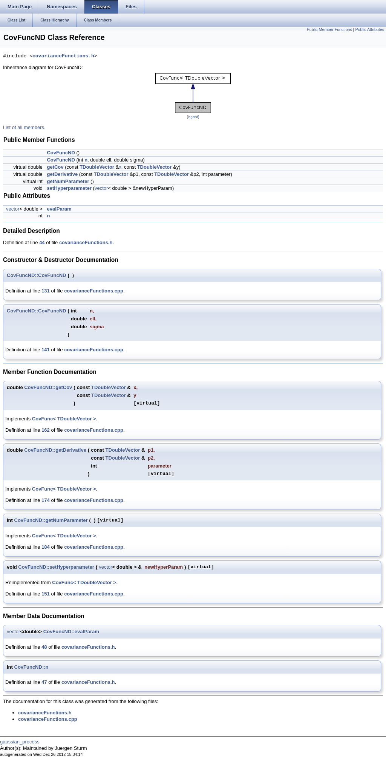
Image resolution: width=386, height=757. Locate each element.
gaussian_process (20, 742)
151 (45, 594)
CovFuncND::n (31, 667)
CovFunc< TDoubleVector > (64, 419)
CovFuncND (61, 152)
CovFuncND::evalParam (71, 631)
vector (101, 188)
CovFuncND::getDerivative (55, 450)
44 (41, 242)
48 (44, 647)
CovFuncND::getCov (48, 387)
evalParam (59, 209)
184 (45, 547)
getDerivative (62, 174)
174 (45, 500)
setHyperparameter (69, 188)
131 (45, 291)
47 (44, 682)
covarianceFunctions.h (63, 56)
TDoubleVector (97, 167)
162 (45, 430)
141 (45, 349)
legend (193, 117)
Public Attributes (369, 29)
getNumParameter (68, 181)
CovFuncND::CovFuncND (36, 275)
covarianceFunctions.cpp (93, 291)
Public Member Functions (329, 29)
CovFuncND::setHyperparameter (56, 567)
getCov (55, 167)
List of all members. (24, 127)
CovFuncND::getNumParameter (51, 520)
